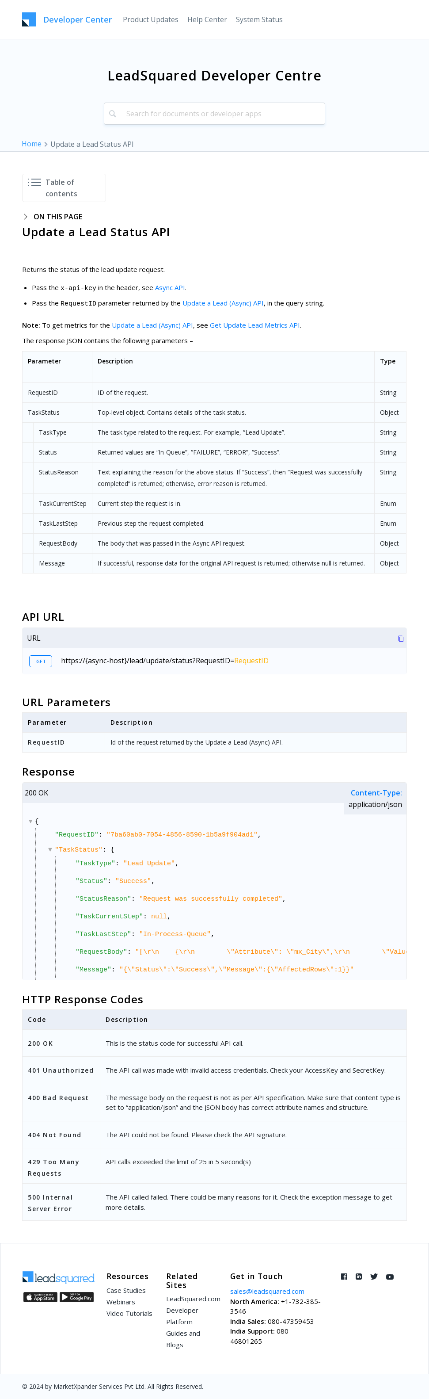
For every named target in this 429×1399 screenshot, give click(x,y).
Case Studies (126, 1290)
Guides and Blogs (183, 1339)
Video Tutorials (129, 1313)
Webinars (120, 1301)
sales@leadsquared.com (267, 1291)
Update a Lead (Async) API (223, 302)
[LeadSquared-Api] (67, 19)
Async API (170, 287)
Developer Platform (182, 1316)
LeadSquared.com (191, 1298)
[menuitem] (150, 19)
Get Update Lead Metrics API (255, 325)
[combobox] (215, 114)
